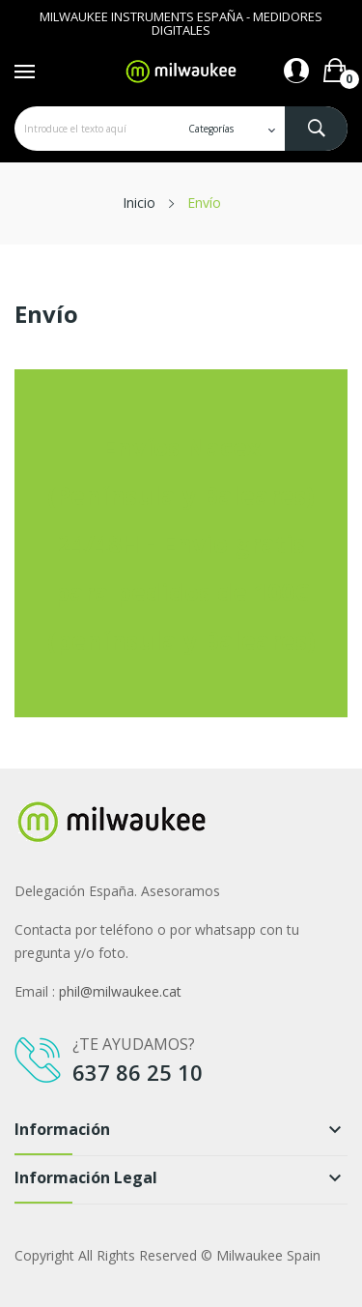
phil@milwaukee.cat (120, 991)
